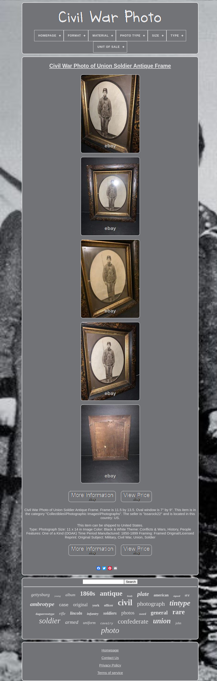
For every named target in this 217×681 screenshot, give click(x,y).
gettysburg (40, 594)
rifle (62, 614)
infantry (93, 614)
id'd (187, 595)
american (161, 595)
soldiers (110, 613)
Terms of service (110, 673)
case (63, 604)
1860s (87, 593)
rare (178, 612)
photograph (151, 603)
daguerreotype (45, 614)
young (57, 595)
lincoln (76, 613)
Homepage (110, 650)
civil (125, 602)
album (70, 595)
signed (176, 595)
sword (142, 614)
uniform (89, 623)
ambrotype (42, 604)
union (162, 621)
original (80, 604)
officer (108, 605)
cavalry (106, 623)
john (178, 623)
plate (143, 594)
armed (71, 622)
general (159, 613)
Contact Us (110, 658)
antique (111, 593)
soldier (50, 621)
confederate (133, 621)
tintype (179, 603)
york (95, 605)
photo (110, 630)
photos (127, 613)
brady (129, 596)
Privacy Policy (110, 665)
